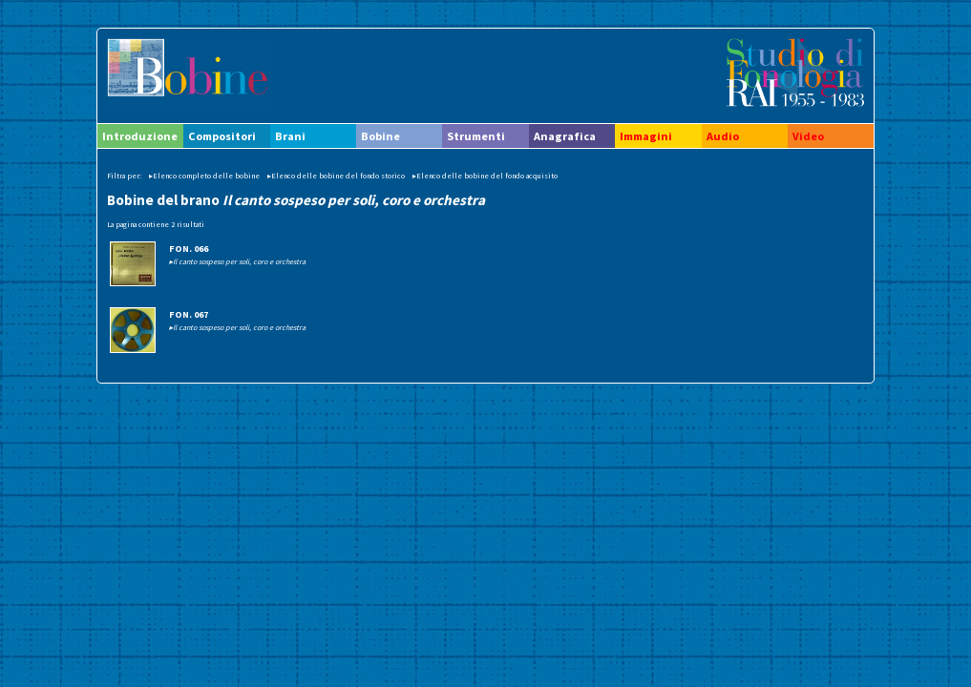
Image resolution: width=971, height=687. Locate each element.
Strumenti (476, 136)
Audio (723, 136)
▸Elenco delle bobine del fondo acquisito (485, 175)
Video (808, 136)
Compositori (222, 136)
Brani (290, 136)
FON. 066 (188, 248)
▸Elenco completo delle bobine (204, 175)
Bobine (380, 136)
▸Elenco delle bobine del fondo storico (336, 175)
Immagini (646, 136)
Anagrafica (565, 136)
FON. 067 (188, 314)
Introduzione (140, 136)
